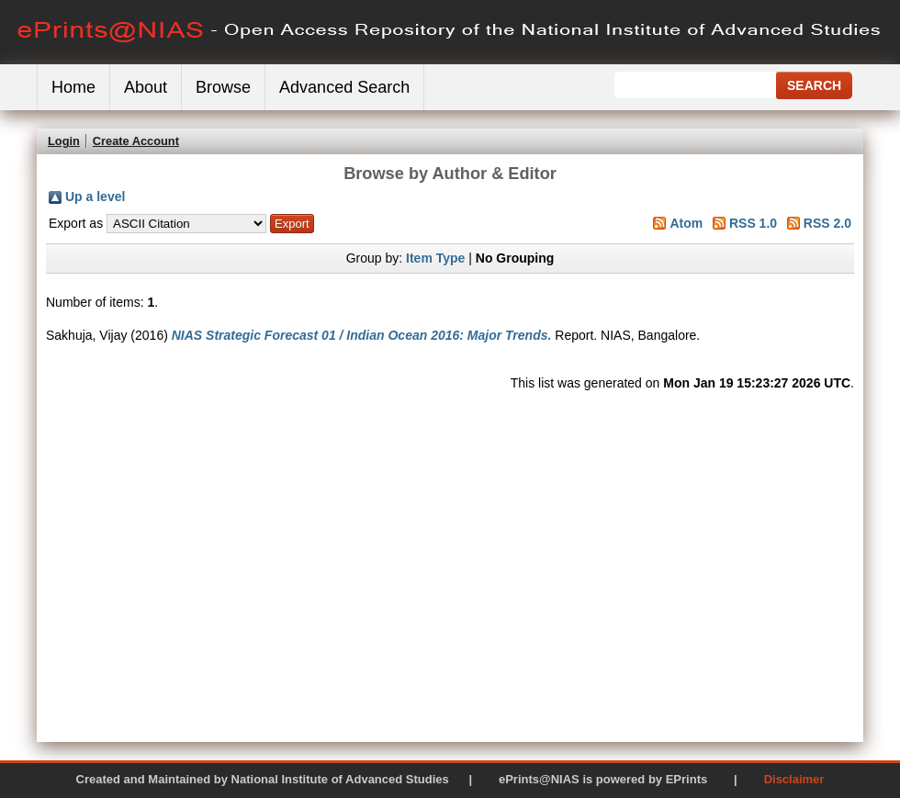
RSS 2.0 (827, 223)
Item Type (435, 258)
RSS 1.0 (753, 223)
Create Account (136, 141)
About (145, 87)
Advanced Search (344, 87)
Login (64, 141)
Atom (686, 223)
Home (73, 87)
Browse (223, 87)
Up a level (95, 196)
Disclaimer (794, 779)
